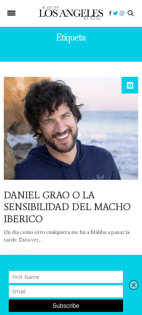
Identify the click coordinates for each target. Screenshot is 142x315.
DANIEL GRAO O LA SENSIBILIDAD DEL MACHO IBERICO (67, 207)
